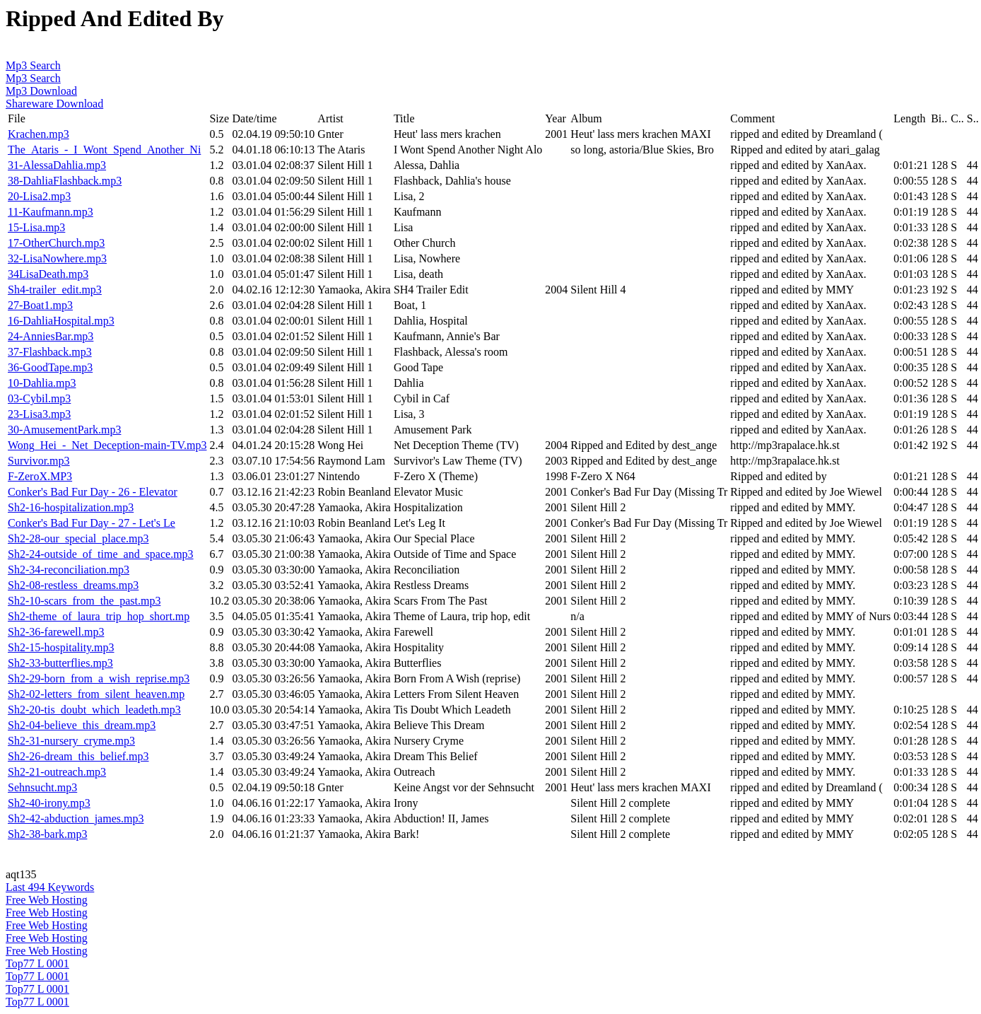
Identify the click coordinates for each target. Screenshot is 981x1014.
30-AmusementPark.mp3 (64, 430)
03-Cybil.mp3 (39, 398)
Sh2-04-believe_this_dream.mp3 (81, 725)
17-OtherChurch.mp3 (56, 243)
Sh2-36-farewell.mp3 (56, 632)
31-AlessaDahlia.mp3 (57, 165)
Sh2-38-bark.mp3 (47, 834)
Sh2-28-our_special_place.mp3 (78, 538)
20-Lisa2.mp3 (39, 196)
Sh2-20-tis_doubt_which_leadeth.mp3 (94, 710)
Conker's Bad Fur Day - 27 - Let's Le (91, 523)
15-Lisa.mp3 (36, 227)
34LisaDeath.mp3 (48, 274)
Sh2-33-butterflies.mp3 (60, 663)
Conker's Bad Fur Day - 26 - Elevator (92, 492)
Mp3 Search (33, 65)
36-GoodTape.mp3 (50, 367)
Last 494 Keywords (50, 887)
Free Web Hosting (47, 900)
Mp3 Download (41, 91)
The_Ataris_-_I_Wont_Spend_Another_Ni (104, 150)
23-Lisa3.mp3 (39, 414)
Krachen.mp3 (38, 134)
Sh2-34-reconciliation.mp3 (68, 570)
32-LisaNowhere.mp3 (57, 258)
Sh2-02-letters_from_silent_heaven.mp (96, 694)
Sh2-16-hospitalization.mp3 (71, 507)
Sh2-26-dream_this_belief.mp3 (78, 756)
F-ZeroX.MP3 (40, 476)
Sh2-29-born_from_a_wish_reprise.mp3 (98, 678)
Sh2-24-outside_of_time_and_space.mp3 (101, 554)
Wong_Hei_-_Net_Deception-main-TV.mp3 (107, 445)
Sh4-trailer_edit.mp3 (55, 290)
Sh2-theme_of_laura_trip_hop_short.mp (98, 616)
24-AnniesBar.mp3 (50, 336)
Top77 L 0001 (37, 963)
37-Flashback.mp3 (50, 352)
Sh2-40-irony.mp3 (49, 803)
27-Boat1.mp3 (40, 305)
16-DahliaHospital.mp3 (61, 321)
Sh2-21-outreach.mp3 (57, 772)
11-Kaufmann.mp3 (50, 212)
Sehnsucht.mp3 (42, 787)
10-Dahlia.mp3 (42, 383)
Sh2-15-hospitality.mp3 (61, 647)
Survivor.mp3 (39, 461)
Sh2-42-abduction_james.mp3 (75, 818)
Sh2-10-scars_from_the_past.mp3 (84, 601)
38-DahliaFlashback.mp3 (65, 181)
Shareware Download (54, 104)
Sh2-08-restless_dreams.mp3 (73, 585)
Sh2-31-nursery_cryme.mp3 (71, 741)
